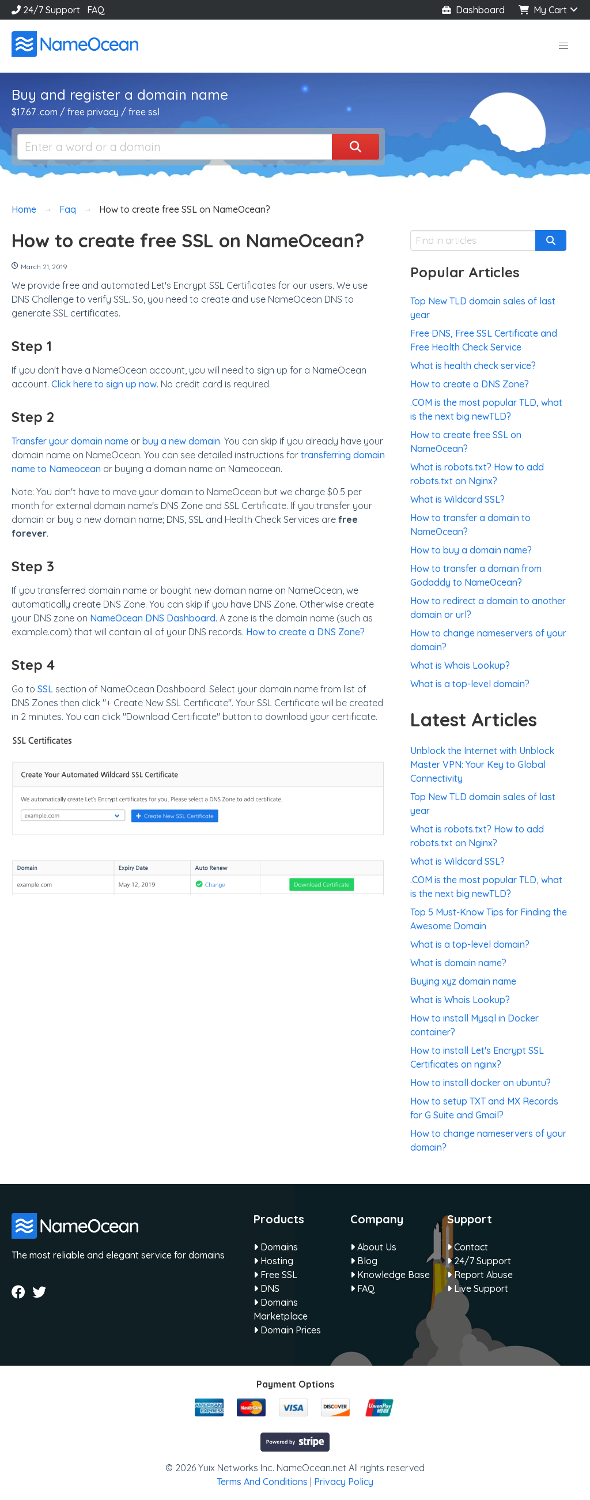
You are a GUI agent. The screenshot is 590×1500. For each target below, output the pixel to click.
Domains (276, 1247)
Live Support (477, 1288)
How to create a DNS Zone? (305, 632)
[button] (563, 46)
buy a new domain (181, 441)
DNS (266, 1288)
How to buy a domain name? (471, 550)
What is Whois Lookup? (460, 665)
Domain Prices (287, 1330)
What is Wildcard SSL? (457, 499)
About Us (373, 1247)
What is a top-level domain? (470, 683)
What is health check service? (473, 365)
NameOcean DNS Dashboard (152, 618)
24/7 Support (46, 10)
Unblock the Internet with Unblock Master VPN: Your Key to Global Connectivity (482, 764)
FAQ (96, 10)
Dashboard (473, 10)
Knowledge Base (390, 1274)
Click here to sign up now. (104, 384)
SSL (45, 689)
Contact (467, 1247)
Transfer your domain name (70, 441)
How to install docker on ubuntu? (480, 1082)
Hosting (273, 1261)
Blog (363, 1261)
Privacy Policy (343, 1481)
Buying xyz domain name (463, 981)
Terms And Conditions (262, 1481)
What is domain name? (458, 962)
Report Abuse (480, 1274)
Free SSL (275, 1274)
